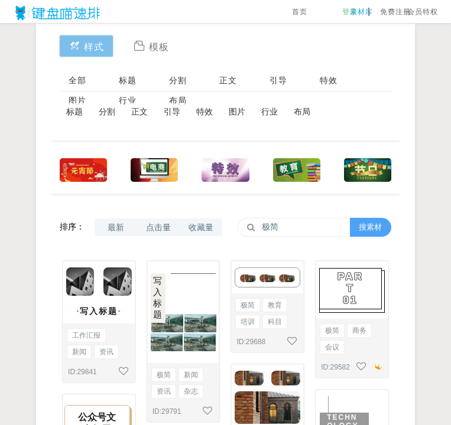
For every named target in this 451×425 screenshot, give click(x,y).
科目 (275, 322)
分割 (178, 80)
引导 (278, 80)
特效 (329, 80)
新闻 (79, 352)
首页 (299, 12)
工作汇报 (86, 335)
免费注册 (395, 12)
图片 (77, 100)
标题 (128, 80)
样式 (86, 46)
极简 (164, 375)
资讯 (106, 352)
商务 (359, 330)
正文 (228, 80)
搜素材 (370, 227)
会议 (332, 347)
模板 (151, 46)
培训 (248, 322)
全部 (77, 80)
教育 (275, 305)
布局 (178, 100)
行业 (128, 100)
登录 (350, 12)
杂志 (191, 391)
